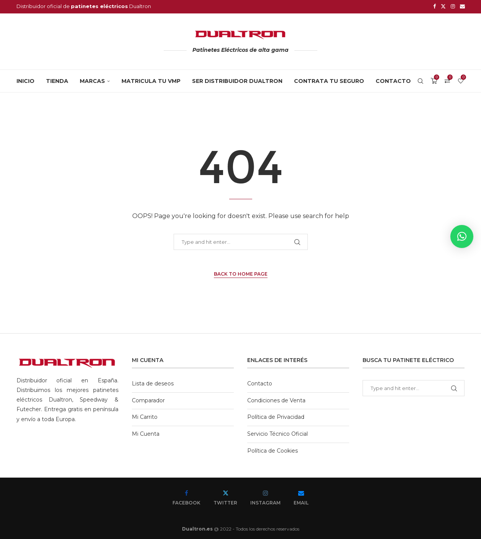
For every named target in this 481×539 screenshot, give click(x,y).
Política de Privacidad (275, 415)
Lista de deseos (153, 382)
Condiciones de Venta (276, 399)
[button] (461, 236)
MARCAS (92, 79)
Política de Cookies (272, 449)
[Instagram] (453, 6)
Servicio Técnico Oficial (277, 432)
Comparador (148, 399)
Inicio (25, 79)
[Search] (420, 80)
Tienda (57, 79)
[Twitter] (443, 6)
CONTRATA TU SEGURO (329, 79)
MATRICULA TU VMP (151, 79)
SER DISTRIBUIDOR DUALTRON (237, 79)
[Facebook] (434, 6)
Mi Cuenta (145, 432)
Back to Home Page (241, 273)
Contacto (393, 79)
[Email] (462, 6)
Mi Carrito (145, 415)
